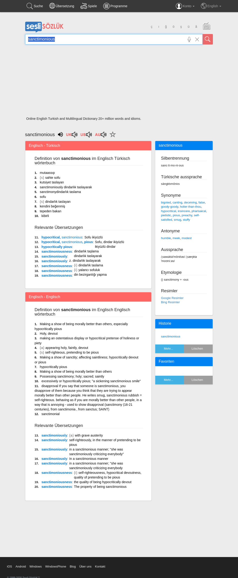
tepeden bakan (50, 211)
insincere (184, 211)
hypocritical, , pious (67, 242)
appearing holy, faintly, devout (66, 348)
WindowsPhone (55, 566)
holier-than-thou (190, 206)
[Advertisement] (119, 82)
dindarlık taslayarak (88, 256)
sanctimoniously (54, 256)
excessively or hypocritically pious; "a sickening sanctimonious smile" (91, 381)
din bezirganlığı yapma (90, 274)
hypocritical (168, 211)
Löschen (197, 348)
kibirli (45, 216)
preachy (187, 215)
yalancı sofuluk (89, 270)
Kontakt (100, 566)
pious (176, 215)
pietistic (166, 215)
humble (166, 238)
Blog (73, 566)
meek (176, 238)
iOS (9, 566)
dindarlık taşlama (86, 251)
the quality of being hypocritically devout (102, 482)
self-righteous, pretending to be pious (72, 352)
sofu (43, 197)
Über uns (85, 566)
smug (177, 219)
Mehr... (168, 348)
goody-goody (169, 206)
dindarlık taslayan (58, 201)
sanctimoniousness (57, 251)
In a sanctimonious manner (88, 459)
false (201, 202)
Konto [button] (185, 6)
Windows (36, 566)
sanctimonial (51, 414)
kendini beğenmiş (52, 206)
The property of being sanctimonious (100, 487)
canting (177, 202)
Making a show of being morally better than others (76, 371)
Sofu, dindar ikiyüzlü (109, 242)
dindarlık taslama (90, 265)
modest (187, 238)
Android (21, 566)
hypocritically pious (57, 247)
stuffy (186, 219)
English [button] (211, 6)
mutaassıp (47, 173)
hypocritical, (62, 237)
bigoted (166, 202)
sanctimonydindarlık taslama (60, 192)
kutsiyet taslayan (52, 182)
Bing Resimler (170, 302)
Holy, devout (49, 333)
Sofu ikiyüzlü (93, 237)
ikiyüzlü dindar (105, 246)
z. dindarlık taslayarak (85, 260)
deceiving (190, 202)
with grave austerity (89, 435)
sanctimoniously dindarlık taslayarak (66, 187)
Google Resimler (172, 298)
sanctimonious (170, 336)
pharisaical (199, 211)
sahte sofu (52, 177)
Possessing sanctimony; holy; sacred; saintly (72, 376)
